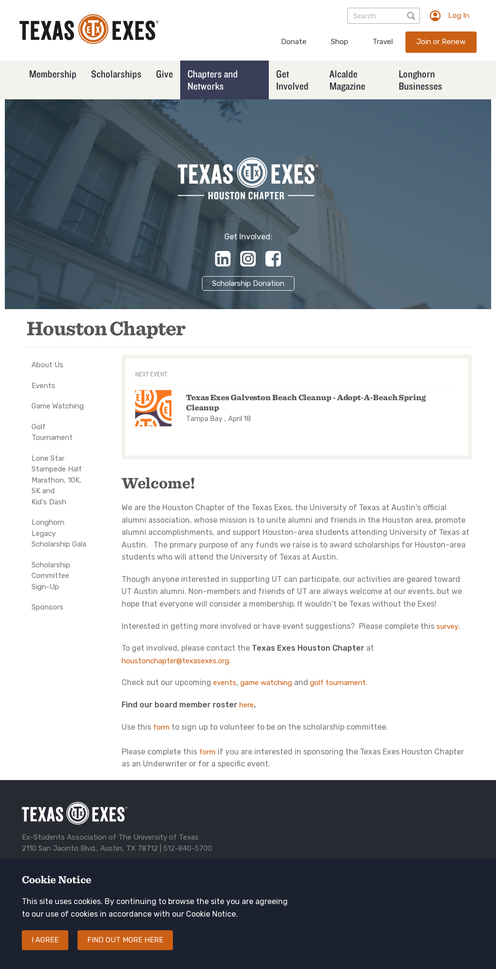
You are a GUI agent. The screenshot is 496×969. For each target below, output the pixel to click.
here (246, 705)
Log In (458, 15)
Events (43, 385)
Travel (382, 41)
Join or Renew (441, 41)
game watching (266, 682)
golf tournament (338, 682)
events (224, 682)
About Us (47, 364)
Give (164, 73)
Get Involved (292, 79)
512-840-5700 (187, 848)
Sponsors (47, 607)
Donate (294, 41)
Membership (53, 73)
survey (447, 626)
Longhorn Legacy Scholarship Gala (58, 533)
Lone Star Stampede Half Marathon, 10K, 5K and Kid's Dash (56, 480)
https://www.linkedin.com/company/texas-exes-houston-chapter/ (223, 258)
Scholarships (116, 73)
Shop (339, 41)
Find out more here (125, 947)
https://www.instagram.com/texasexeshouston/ (248, 258)
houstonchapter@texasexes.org (175, 660)
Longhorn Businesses (420, 79)
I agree (45, 947)
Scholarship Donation (248, 283)
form (161, 727)
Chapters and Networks (212, 79)
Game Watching (57, 406)
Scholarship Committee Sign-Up (50, 576)
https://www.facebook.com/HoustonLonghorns (273, 258)
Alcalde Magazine (347, 79)
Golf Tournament (52, 432)
